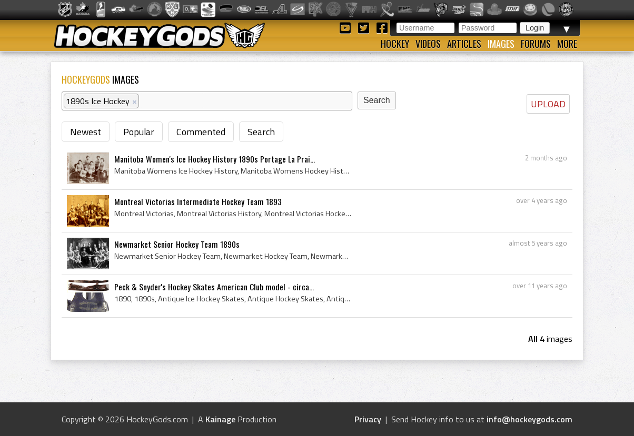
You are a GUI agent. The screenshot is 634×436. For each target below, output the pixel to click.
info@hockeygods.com (529, 419)
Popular (138, 132)
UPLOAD (548, 104)
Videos (428, 43)
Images (501, 43)
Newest (85, 132)
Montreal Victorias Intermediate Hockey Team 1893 (198, 201)
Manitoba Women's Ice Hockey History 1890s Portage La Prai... (214, 159)
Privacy (367, 419)
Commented (200, 132)
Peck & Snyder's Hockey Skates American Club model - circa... (214, 286)
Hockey (395, 43)
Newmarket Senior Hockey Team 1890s (177, 244)
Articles (464, 43)
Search (261, 132)
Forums (536, 43)
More (567, 43)
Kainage (220, 419)
